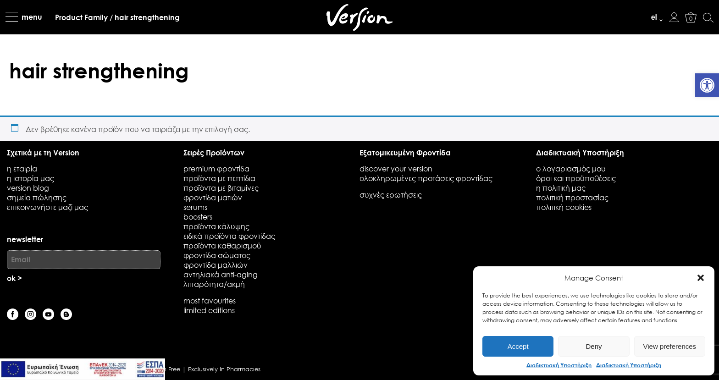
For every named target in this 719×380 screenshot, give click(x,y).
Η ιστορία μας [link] (30, 178)
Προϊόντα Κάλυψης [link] (216, 226)
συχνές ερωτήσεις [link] (391, 194)
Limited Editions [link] (209, 310)
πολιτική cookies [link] (564, 207)
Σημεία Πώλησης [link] (36, 197)
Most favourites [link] (209, 300)
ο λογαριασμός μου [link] (571, 168)
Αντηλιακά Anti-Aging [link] (220, 274)
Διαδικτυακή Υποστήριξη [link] (559, 365)
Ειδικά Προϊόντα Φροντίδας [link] (229, 236)
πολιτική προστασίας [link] (572, 197)
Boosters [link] (197, 216)
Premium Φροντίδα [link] (216, 168)
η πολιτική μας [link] (561, 188)
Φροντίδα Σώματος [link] (216, 255)
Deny (594, 346)
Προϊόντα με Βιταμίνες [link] (221, 188)
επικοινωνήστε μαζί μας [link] (47, 207)
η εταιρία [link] (22, 168)
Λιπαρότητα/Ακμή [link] (214, 284)
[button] (700, 277)
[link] (707, 85)
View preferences (670, 346)
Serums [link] (195, 207)
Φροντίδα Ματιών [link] (212, 197)
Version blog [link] (28, 188)
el (654, 17)
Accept (518, 346)
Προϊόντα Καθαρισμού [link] (222, 245)
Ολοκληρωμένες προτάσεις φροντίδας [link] (426, 178)
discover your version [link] (396, 168)
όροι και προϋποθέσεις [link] (576, 178)
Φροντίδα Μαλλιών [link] (215, 265)
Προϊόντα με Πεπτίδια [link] (219, 178)
